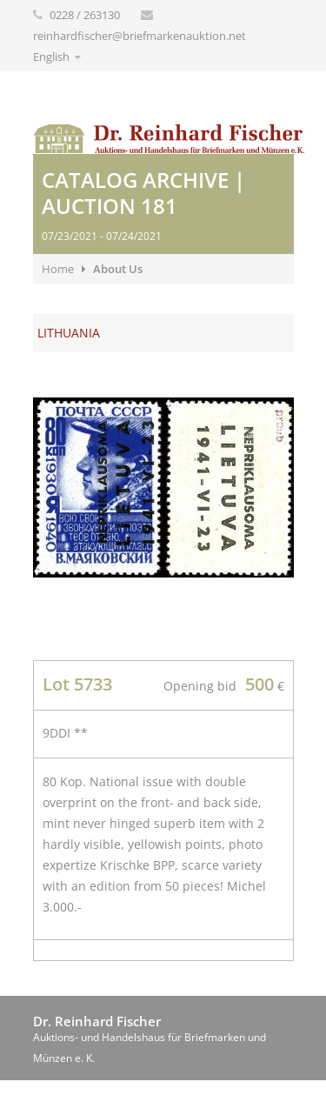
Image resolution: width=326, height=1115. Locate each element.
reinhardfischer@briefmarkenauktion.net (139, 35)
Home (58, 269)
